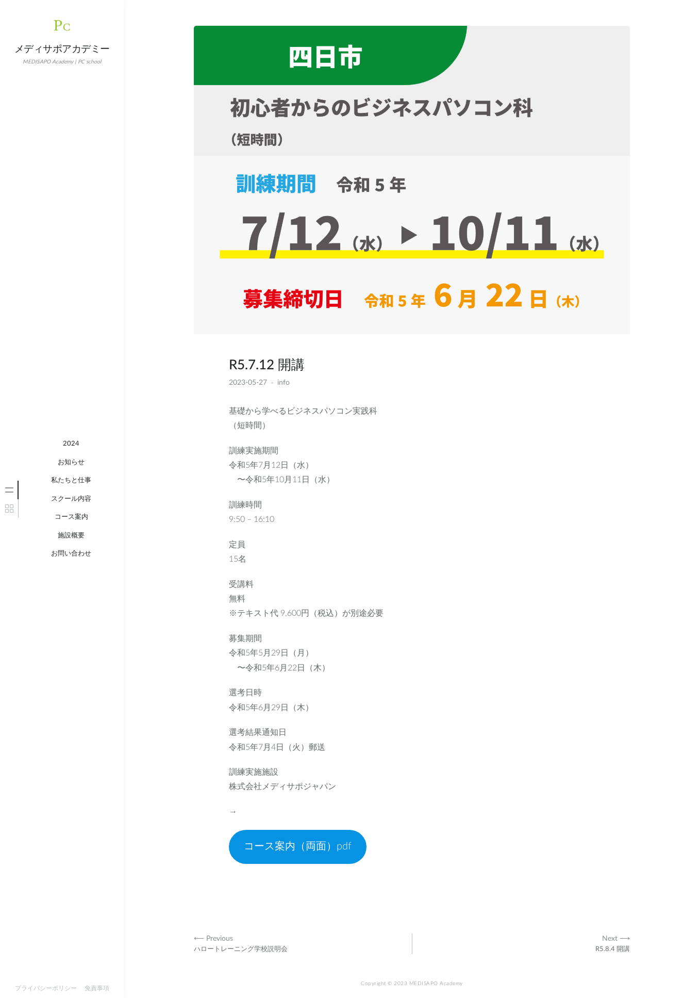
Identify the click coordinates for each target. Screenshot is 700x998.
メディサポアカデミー (62, 49)
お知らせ (71, 462)
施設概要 (71, 535)
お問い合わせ (71, 553)
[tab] (9, 490)
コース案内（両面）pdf (298, 846)
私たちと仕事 (71, 480)
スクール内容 (71, 499)
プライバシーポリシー (46, 988)
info (283, 382)
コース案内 (71, 517)
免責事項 (97, 988)
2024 (71, 443)
